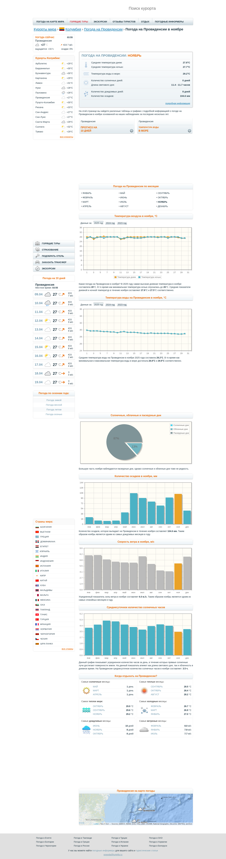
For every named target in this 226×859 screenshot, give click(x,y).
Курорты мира (45, 29)
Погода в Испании (120, 842)
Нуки (38, 88)
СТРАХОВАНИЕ (50, 249)
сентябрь (164, 193)
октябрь (163, 197)
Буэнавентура (43, 73)
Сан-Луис (40, 117)
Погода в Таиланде (83, 838)
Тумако (39, 131)
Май (95, 686)
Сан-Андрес (41, 112)
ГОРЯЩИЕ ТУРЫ (79, 21)
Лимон (39, 83)
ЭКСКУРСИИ (100, 21)
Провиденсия (42, 97)
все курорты (66, 136)
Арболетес (41, 63)
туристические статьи (147, 850)
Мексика (45, 600)
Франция (45, 624)
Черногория (47, 634)
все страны (67, 649)
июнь (123, 197)
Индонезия (47, 561)
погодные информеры (103, 850)
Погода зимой (54, 400)
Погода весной (54, 404)
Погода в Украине (119, 846)
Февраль (156, 706)
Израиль (45, 551)
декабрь (163, 206)
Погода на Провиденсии (103, 29)
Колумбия (73, 29)
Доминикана (47, 541)
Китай (43, 580)
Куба (43, 585)
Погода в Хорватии (158, 842)
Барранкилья (42, 68)
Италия (44, 571)
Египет (44, 546)
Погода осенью (54, 414)
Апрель (97, 694)
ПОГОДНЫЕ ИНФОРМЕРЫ (169, 21)
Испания (45, 566)
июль (123, 202)
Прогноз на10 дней (89, 129)
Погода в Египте (43, 838)
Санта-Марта (42, 122)
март (86, 202)
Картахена (41, 78)
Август (155, 694)
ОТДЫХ (145, 21)
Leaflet (96, 824)
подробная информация (177, 103)
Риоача (39, 107)
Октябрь (156, 690)
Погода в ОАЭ (155, 838)
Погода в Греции (81, 842)
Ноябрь (97, 714)
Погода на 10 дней (54, 278)
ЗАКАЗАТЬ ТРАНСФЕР (54, 262)
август (124, 206)
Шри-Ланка (46, 644)
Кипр (43, 575)
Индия (44, 556)
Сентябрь (157, 686)
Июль (154, 733)
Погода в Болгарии (45, 842)
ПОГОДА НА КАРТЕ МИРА (50, 21)
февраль (88, 197)
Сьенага (39, 126)
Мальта (44, 595)
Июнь (96, 726)
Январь (155, 714)
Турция (44, 619)
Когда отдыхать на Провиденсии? (136, 676)
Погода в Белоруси (158, 846)
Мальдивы (46, 590)
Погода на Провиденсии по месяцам (136, 186)
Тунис (43, 614)
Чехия (43, 639)
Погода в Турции (119, 838)
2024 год (110, 223)
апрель (87, 206)
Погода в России (81, 846)
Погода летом (54, 409)
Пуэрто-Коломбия (45, 102)
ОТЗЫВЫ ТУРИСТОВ (124, 21)
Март (96, 690)
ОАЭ (42, 605)
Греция (44, 537)
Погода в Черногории (46, 846)
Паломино (41, 92)
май (122, 193)
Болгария (46, 527)
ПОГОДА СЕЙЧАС (44, 37)
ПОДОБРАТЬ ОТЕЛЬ (53, 256)
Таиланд (45, 609)
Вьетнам (45, 532)
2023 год (122, 223)
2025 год (98, 223)
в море (149, 129)
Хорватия (46, 629)
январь (87, 193)
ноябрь (162, 202)
